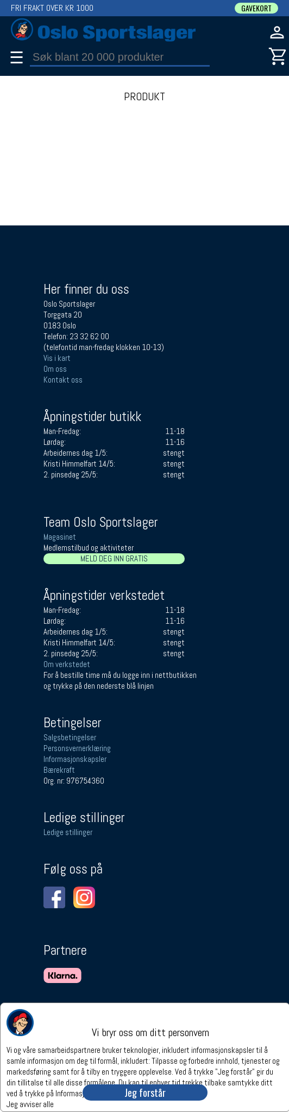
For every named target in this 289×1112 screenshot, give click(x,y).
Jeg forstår (145, 1092)
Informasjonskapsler (74, 759)
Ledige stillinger (67, 832)
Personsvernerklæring (77, 748)
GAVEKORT (256, 8)
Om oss (55, 369)
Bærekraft (59, 770)
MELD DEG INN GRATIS (114, 558)
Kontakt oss (63, 379)
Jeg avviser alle (30, 1103)
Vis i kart (57, 358)
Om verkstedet (66, 664)
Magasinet (59, 537)
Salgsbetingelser (69, 737)
